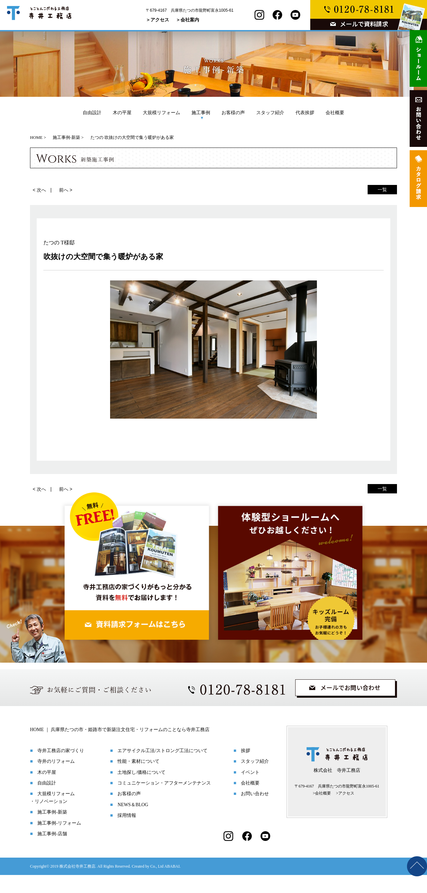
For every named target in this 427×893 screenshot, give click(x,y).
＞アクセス (157, 19)
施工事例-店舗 (52, 851)
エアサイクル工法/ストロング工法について (162, 768)
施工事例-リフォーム (59, 841)
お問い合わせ (255, 811)
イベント (250, 790)
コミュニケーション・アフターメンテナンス (164, 801)
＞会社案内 (187, 19)
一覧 (382, 189)
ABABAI (171, 884)
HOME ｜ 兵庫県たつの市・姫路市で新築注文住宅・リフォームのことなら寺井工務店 (119, 747)
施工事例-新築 (52, 830)
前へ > (65, 190)
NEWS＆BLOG (132, 822)
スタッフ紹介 (270, 112)
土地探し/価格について (141, 790)
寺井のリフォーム (56, 779)
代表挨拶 (305, 112)
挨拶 (245, 768)
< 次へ (39, 190)
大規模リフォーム (161, 112)
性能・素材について (138, 779)
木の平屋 (122, 112)
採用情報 (126, 833)
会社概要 (335, 112)
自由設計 (92, 112)
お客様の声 (233, 112)
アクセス (346, 811)
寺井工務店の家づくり (60, 768)
